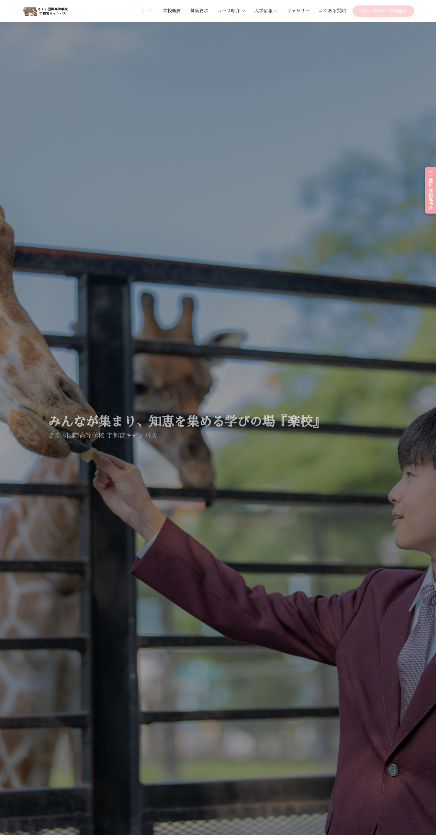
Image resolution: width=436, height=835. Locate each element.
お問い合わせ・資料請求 (383, 11)
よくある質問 (332, 10)
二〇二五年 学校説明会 (430, 190)
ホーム (147, 10)
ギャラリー (298, 10)
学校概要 (172, 10)
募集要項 (199, 10)
